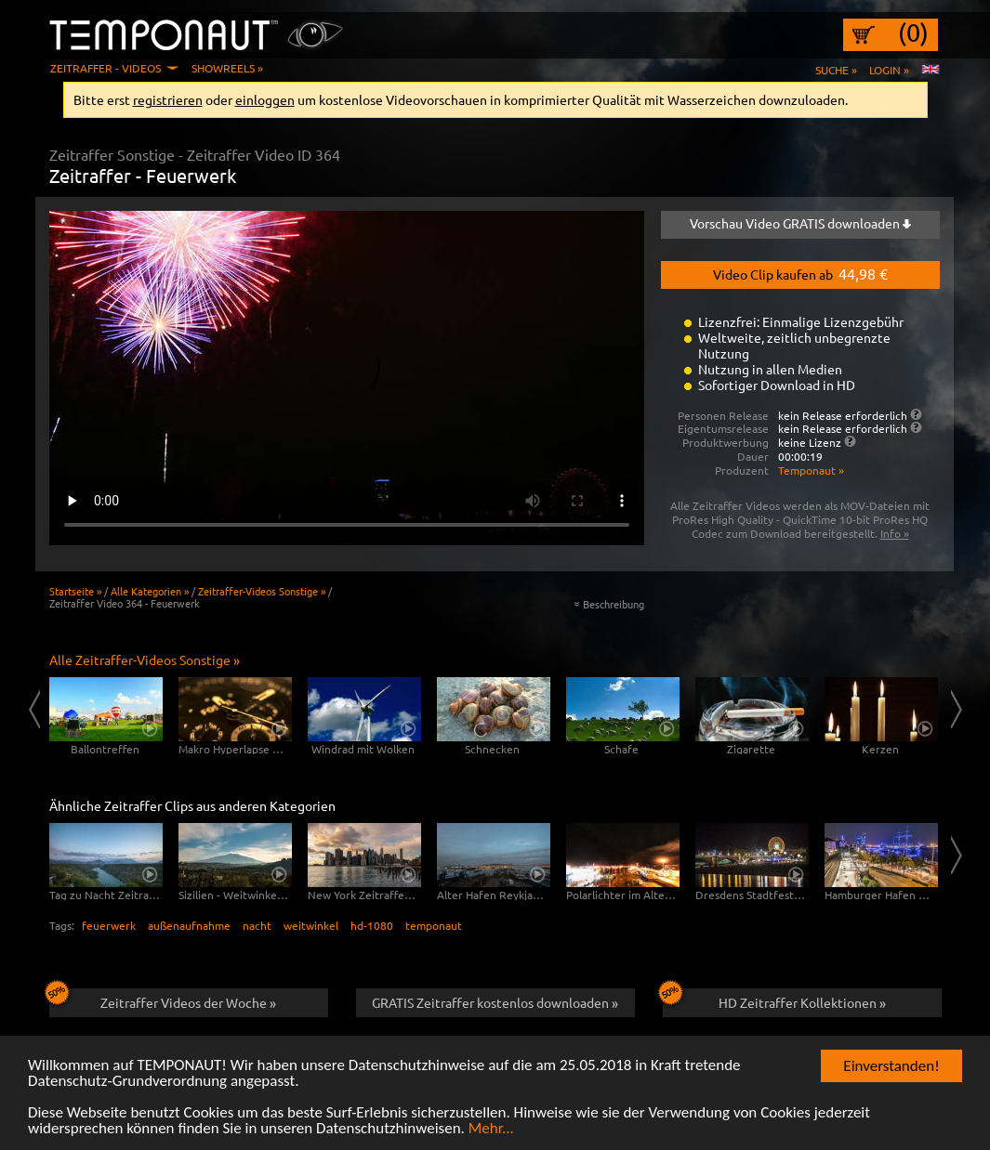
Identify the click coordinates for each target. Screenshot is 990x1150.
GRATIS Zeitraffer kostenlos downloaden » (495, 1002)
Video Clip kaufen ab (800, 273)
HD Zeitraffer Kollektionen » (774, 999)
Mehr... (491, 1129)
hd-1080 (371, 925)
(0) (913, 32)
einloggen (265, 99)
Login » (889, 69)
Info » (894, 533)
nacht (257, 925)
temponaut (433, 925)
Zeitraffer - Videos (105, 67)
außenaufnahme (189, 925)
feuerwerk (109, 925)
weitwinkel (311, 925)
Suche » (836, 69)
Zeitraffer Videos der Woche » (163, 999)
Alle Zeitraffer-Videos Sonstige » (144, 659)
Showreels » (227, 67)
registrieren (168, 99)
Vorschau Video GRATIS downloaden (800, 223)
